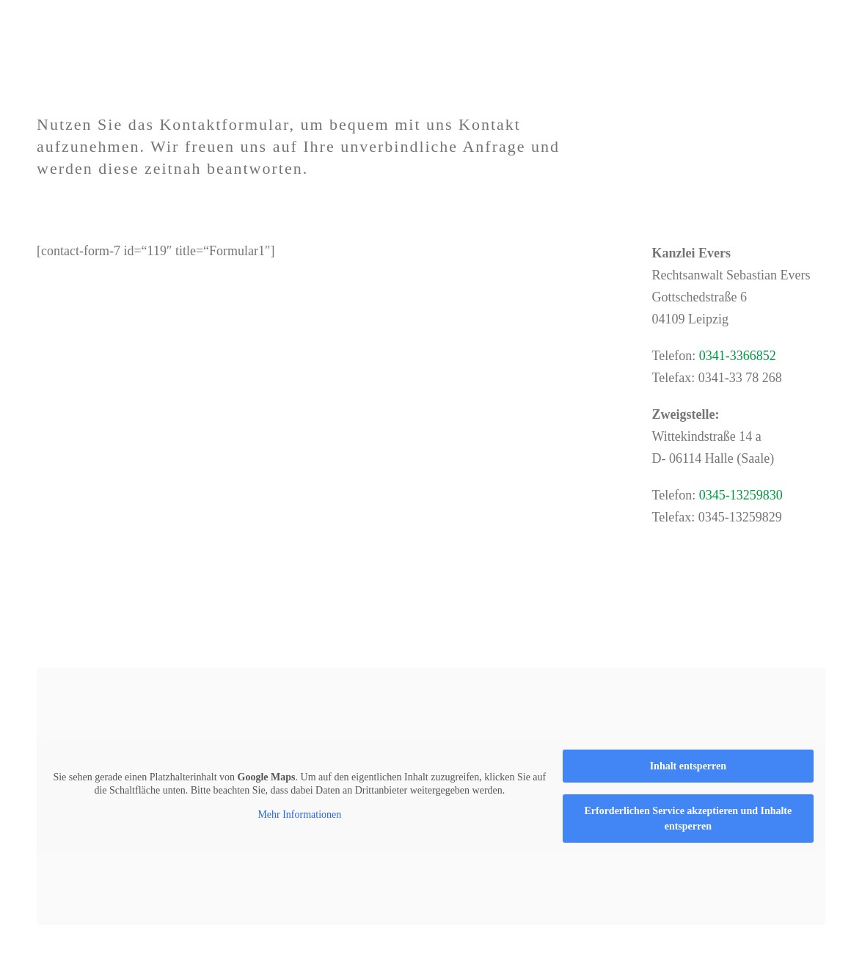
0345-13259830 (741, 495)
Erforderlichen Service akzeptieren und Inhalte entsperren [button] (688, 818)
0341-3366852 (737, 355)
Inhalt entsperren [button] (688, 766)
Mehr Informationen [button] (299, 814)
